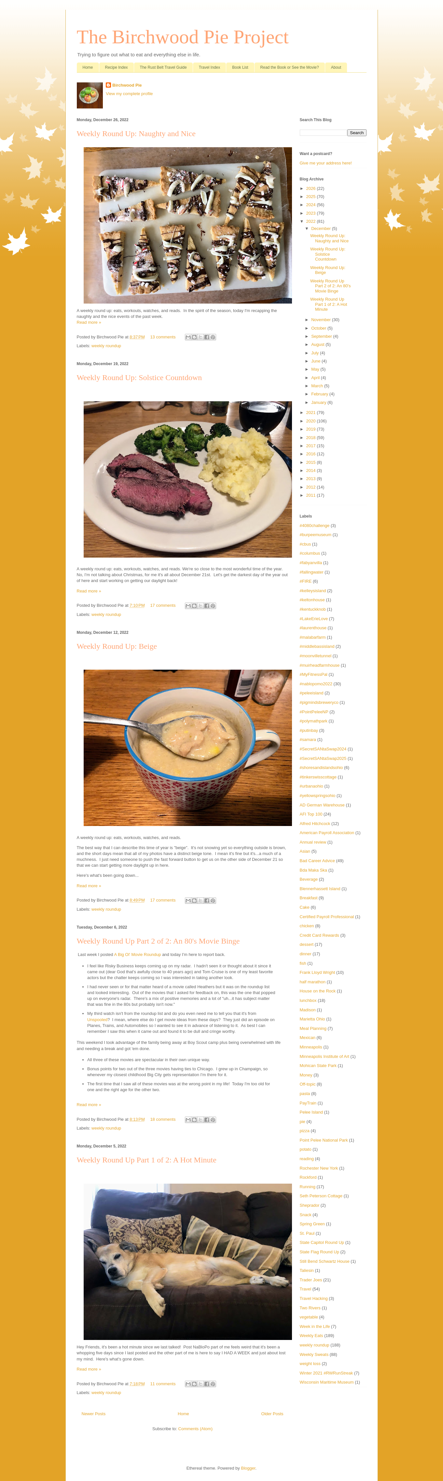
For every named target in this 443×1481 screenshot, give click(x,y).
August (318, 344)
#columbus (310, 553)
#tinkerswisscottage (318, 777)
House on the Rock (318, 991)
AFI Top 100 (311, 814)
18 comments (162, 1119)
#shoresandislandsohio (321, 767)
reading (307, 1158)
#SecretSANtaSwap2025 (323, 758)
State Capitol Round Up (322, 1242)
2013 (311, 478)
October (319, 328)
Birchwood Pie (127, 85)
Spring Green (312, 1223)
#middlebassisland (317, 646)
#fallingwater (312, 572)
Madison (308, 1009)
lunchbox (308, 1000)
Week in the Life (315, 1326)
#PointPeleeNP (314, 711)
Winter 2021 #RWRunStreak (326, 1373)
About (336, 67)
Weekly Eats (311, 1335)
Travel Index (209, 67)
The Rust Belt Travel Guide (163, 67)
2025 (311, 196)
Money (306, 1075)
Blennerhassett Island (320, 888)
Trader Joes (311, 1279)
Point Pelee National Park (324, 1140)
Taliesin (307, 1270)
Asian (305, 851)
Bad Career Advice (317, 860)
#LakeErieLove (314, 618)
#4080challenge (315, 525)
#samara (308, 739)
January (319, 402)
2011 (311, 495)
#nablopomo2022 (316, 683)
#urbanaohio (311, 786)
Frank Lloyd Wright (317, 972)
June (316, 361)
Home (88, 67)
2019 (311, 429)
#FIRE (306, 581)
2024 (311, 204)
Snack (305, 1214)
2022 (311, 221)
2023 (311, 213)
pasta (305, 1093)
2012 (311, 487)
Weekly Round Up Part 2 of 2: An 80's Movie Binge (158, 941)
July (315, 352)
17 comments (162, 605)
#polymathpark (313, 721)
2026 (311, 188)
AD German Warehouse (322, 805)
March (317, 385)
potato (305, 1149)
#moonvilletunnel (316, 655)
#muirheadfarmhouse (320, 665)
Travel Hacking (314, 1298)
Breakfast (309, 897)
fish (303, 963)
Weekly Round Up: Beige (117, 646)
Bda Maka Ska (313, 870)
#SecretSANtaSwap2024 (323, 749)
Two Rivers (310, 1307)
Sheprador (310, 1205)
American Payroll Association (327, 832)
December (321, 228)
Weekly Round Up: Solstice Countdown (139, 377)
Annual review (313, 842)
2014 (311, 470)
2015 (311, 462)
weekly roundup (106, 345)
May (315, 369)
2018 (311, 437)
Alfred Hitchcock (315, 823)
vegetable (309, 1317)
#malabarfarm (313, 637)
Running (307, 1186)
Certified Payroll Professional (327, 916)
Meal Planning (313, 1028)
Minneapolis (311, 1047)
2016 (311, 453)
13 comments (162, 337)
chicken (307, 925)
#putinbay (309, 730)
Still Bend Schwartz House (325, 1261)
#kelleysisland (313, 590)
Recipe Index (116, 67)
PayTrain (308, 1103)
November (321, 319)
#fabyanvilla (311, 562)
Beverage (309, 879)
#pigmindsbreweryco (319, 702)
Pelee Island (311, 1112)
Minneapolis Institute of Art (324, 1056)
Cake (305, 907)
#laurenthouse (313, 627)
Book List (240, 67)
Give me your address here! (326, 163)
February (320, 394)
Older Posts (272, 1413)
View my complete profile (129, 93)
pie (302, 1121)
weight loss (310, 1363)
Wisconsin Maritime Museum (327, 1382)
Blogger (248, 1468)
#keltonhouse (312, 599)
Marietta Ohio (312, 1019)
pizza (305, 1130)
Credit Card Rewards (319, 935)
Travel (305, 1289)
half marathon (313, 981)
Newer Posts (94, 1413)
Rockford (308, 1177)
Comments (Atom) (195, 1428)
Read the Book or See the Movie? (289, 67)
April (316, 377)
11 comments (162, 1383)
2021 (311, 412)
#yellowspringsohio (318, 795)
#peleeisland (312, 693)
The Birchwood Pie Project (183, 37)
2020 (311, 421)
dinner (305, 953)
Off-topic (308, 1084)
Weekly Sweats (314, 1354)
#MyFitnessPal (313, 674)
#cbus (305, 544)
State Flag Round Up (319, 1251)
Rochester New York (319, 1168)
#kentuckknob (313, 609)
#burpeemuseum (316, 534)
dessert (307, 944)
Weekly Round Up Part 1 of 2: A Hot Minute (146, 1160)
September (322, 336)
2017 (311, 445)
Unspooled (97, 1019)
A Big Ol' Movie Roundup (137, 954)
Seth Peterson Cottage (321, 1195)
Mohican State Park (318, 1065)
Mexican (307, 1037)
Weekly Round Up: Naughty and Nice (136, 133)
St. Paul (307, 1233)
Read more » (89, 322)
